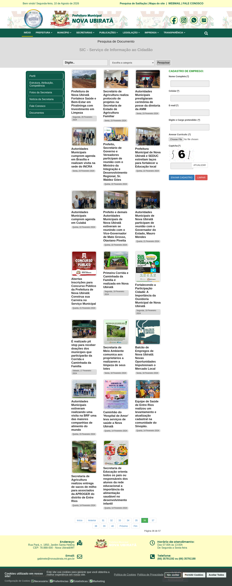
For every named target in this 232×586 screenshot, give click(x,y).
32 (111, 520)
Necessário (41, 581)
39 (104, 526)
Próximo (124, 526)
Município (63, 32)
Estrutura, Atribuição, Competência (41, 84)
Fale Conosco (37, 106)
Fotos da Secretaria (40, 92)
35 (136, 520)
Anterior (92, 520)
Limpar (201, 177)
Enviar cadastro (182, 177)
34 (128, 520)
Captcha (175, 145)
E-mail (174, 105)
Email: (70, 556)
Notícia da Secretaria (41, 99)
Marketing (99, 581)
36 (144, 520)
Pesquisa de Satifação (133, 3)
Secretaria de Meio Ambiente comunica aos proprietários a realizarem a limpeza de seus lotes (114, 358)
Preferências (60, 581)
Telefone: (164, 556)
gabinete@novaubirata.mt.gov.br (56, 558)
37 (153, 520)
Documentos (36, 112)
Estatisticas (80, 581)
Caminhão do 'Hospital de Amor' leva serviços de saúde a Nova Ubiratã (116, 419)
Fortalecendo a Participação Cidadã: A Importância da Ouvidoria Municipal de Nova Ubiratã (148, 295)
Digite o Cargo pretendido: (184, 120)
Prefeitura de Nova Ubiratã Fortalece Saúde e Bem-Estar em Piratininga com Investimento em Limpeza (83, 102)
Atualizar (199, 165)
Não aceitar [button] (173, 575)
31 (103, 520)
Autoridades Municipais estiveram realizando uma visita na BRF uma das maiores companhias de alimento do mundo (84, 415)
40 (112, 526)
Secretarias (84, 32)
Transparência (173, 32)
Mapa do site (157, 3)
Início (27, 32)
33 (119, 520)
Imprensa (151, 32)
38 (96, 526)
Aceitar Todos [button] (216, 575)
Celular (174, 91)
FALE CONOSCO (193, 3)
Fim (135, 526)
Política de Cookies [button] (125, 574)
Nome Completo (179, 76)
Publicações (107, 32)
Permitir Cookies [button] (194, 575)
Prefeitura (43, 32)
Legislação (130, 32)
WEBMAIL (174, 3)
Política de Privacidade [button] (150, 574)
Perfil (32, 76)
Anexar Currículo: (180, 134)
